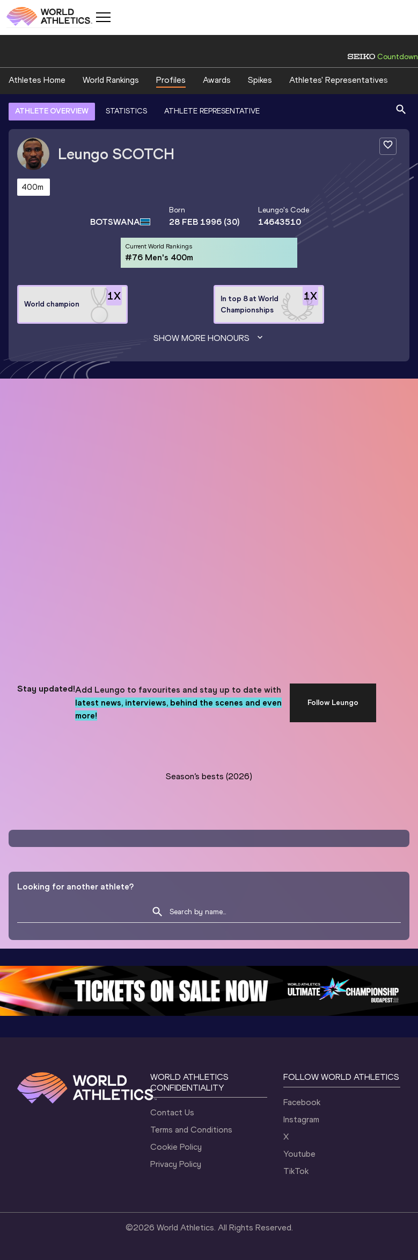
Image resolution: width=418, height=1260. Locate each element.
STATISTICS (126, 111)
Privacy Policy (175, 1164)
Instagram (301, 1119)
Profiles (171, 80)
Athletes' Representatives (338, 80)
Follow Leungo (332, 702)
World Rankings (111, 80)
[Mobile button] (103, 17)
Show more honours (209, 338)
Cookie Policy (176, 1147)
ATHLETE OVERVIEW (52, 111)
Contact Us (172, 1112)
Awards (217, 80)
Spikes (260, 80)
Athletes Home (37, 80)
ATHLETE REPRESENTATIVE (212, 111)
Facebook (301, 1102)
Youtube (299, 1154)
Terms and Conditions (191, 1129)
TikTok (296, 1171)
